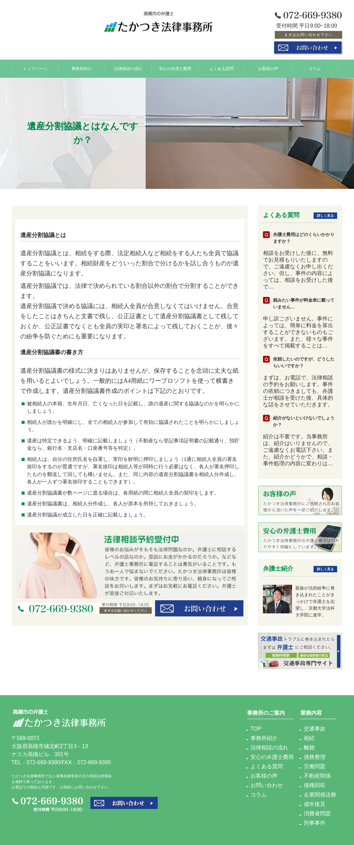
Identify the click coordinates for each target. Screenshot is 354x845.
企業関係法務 (320, 795)
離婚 (309, 747)
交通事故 (314, 729)
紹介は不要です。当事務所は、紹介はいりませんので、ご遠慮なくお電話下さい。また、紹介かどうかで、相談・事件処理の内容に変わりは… (298, 450)
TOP (256, 729)
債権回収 (314, 785)
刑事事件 (314, 823)
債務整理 (314, 757)
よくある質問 (221, 68)
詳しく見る (325, 215)
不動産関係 (317, 776)
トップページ (35, 68)
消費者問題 (317, 813)
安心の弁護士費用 (175, 68)
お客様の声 (268, 68)
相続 (309, 738)
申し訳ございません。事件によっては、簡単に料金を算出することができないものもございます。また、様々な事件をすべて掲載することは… (298, 332)
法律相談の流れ (128, 68)
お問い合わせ (266, 785)
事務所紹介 (81, 68)
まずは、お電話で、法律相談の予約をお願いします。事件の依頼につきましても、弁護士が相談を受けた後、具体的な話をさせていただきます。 (298, 391)
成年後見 (314, 804)
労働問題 (314, 766)
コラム (314, 68)
